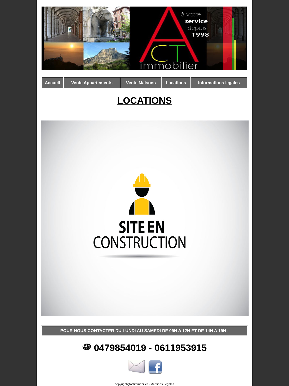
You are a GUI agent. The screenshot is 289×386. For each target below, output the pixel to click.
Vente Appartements (91, 82)
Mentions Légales (162, 384)
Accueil (52, 82)
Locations (176, 82)
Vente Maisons (141, 82)
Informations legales (219, 82)
